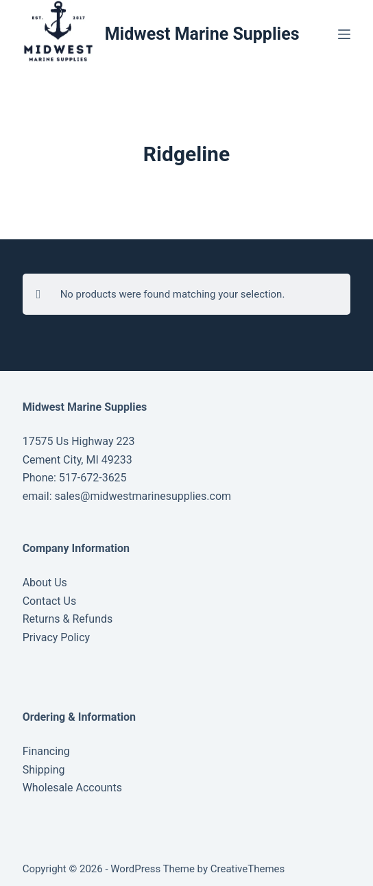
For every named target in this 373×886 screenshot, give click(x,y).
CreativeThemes (247, 869)
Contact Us (50, 601)
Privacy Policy (57, 637)
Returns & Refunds (68, 618)
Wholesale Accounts (72, 787)
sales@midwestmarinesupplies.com (142, 496)
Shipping (44, 769)
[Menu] (344, 34)
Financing (46, 751)
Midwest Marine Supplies (202, 34)
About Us (45, 582)
